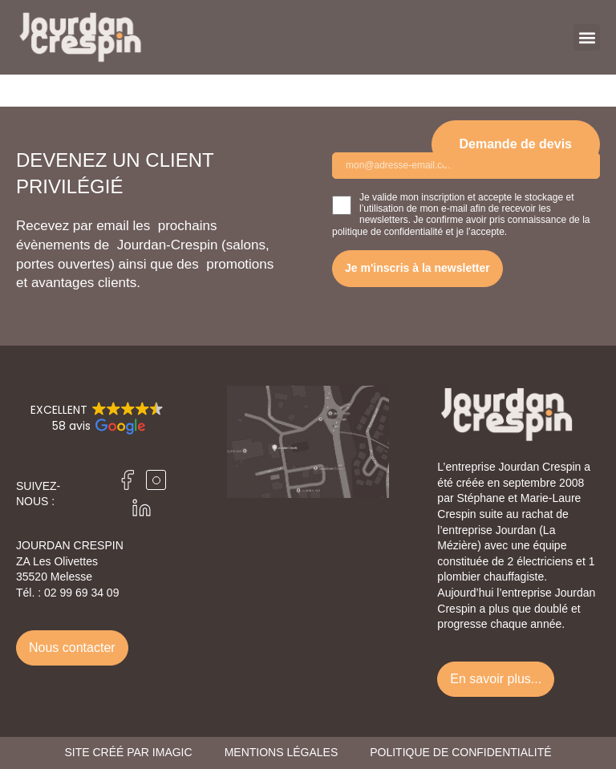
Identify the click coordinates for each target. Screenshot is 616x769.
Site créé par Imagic (128, 752)
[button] (586, 37)
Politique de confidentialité (460, 752)
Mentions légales (281, 752)
